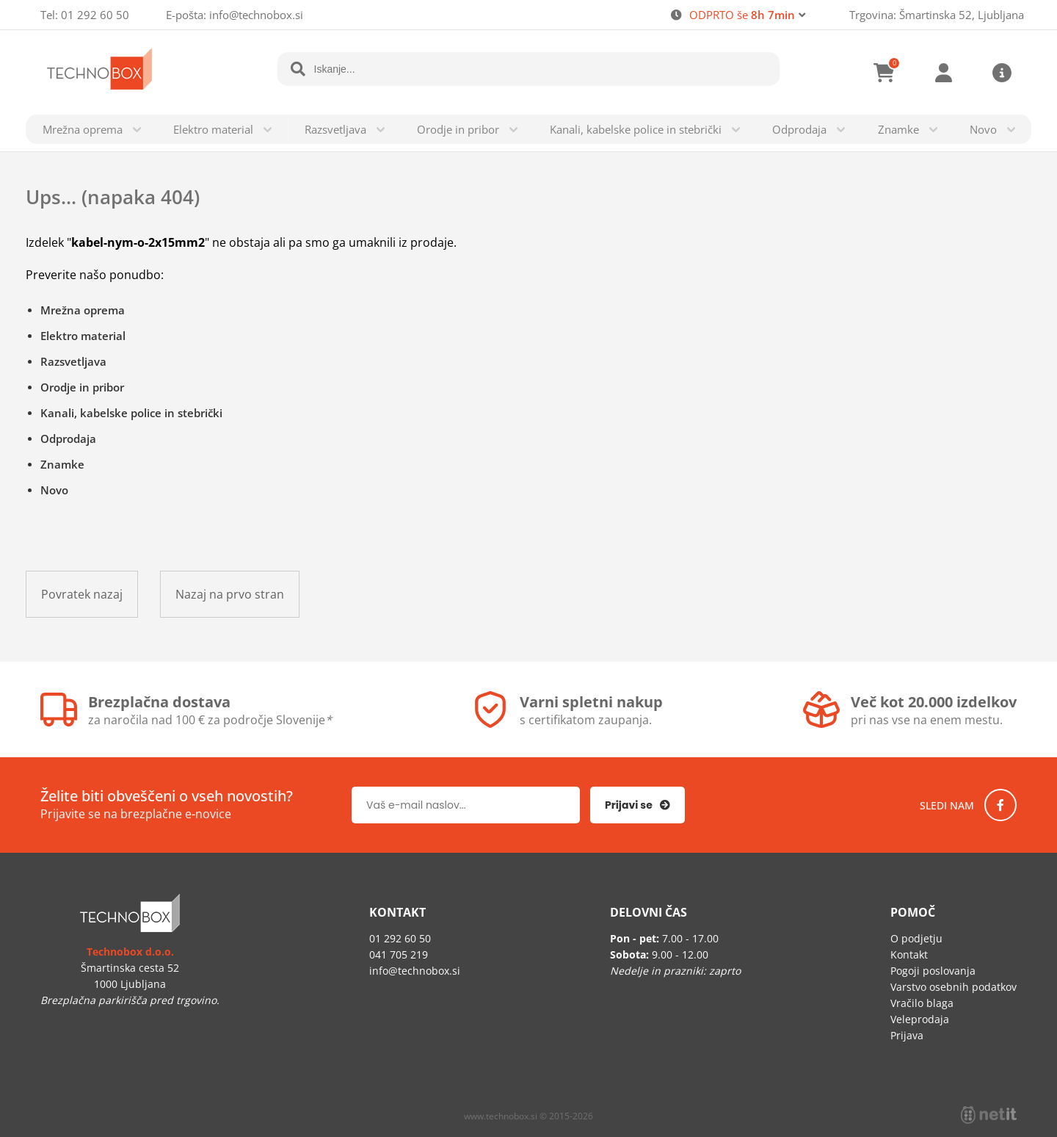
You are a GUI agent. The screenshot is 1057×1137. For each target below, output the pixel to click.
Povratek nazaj (82, 594)
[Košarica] (884, 72)
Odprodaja (799, 129)
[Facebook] (1000, 805)
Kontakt (909, 954)
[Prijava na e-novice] (637, 805)
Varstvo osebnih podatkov (953, 987)
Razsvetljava (335, 129)
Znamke (898, 129)
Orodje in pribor (458, 129)
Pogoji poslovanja (933, 971)
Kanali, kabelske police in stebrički (636, 129)
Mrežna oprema (83, 129)
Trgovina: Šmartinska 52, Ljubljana (936, 14)
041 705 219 (398, 954)
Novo (983, 129)
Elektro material (213, 129)
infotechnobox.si (256, 14)
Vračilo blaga (922, 1003)
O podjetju (916, 938)
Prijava (943, 72)
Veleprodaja (919, 1019)
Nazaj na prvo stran (229, 594)
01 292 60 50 (95, 14)
